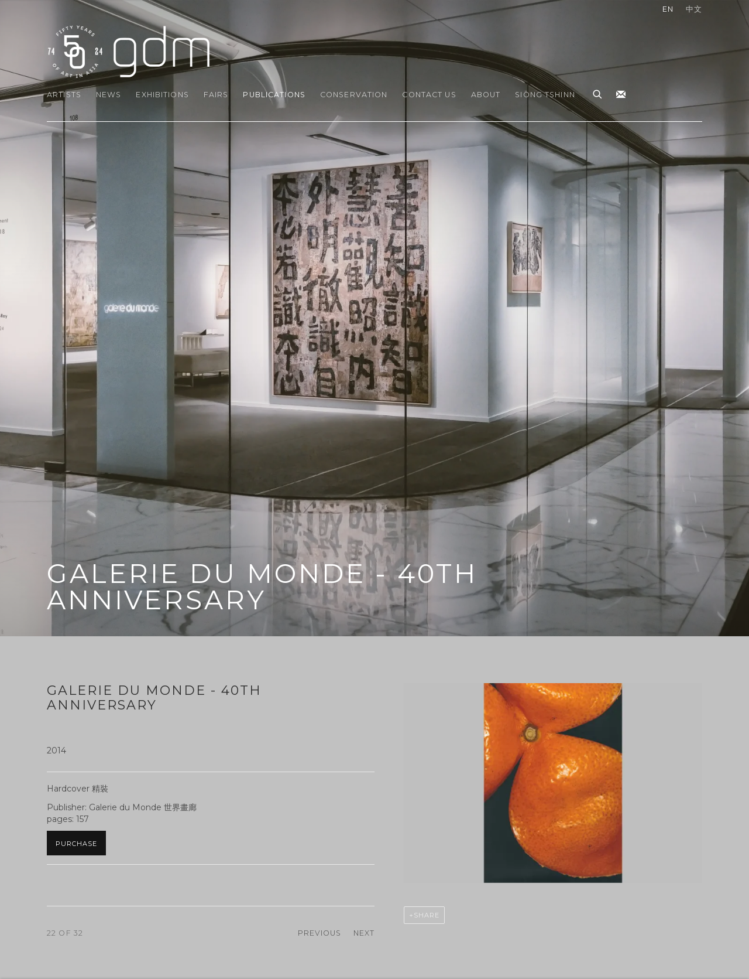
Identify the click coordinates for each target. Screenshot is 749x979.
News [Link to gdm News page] (109, 94)
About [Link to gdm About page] (486, 94)
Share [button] (426, 915)
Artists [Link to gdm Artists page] (64, 94)
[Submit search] (598, 92)
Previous (320, 933)
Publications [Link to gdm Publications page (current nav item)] (274, 94)
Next (364, 933)
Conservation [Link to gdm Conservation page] (354, 94)
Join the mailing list (620, 95)
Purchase (76, 844)
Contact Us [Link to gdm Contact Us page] (429, 94)
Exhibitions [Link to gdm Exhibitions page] (162, 94)
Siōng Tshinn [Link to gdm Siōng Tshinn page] (545, 94)
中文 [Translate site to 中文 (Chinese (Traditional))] (694, 9)
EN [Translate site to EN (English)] (668, 9)
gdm (129, 50)
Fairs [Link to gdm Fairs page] (216, 94)
